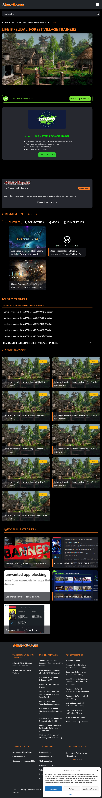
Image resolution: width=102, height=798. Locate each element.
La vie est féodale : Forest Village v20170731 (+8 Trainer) (28, 324)
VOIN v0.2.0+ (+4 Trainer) (76, 717)
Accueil (5, 22)
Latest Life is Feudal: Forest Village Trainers (23, 305)
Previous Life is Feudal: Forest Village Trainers (30, 343)
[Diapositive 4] (79, 759)
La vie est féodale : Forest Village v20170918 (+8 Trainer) (28, 318)
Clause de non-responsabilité (24, 761)
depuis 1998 (84, 188)
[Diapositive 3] (77, 759)
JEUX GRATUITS (75, 222)
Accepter (53, 789)
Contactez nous (19, 756)
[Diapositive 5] (81, 759)
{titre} (70, 794)
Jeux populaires (45, 752)
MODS (55, 222)
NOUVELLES (12, 222)
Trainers (54, 22)
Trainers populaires (46, 756)
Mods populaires (45, 761)
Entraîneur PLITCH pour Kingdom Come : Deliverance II (50, 711)
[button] (97, 770)
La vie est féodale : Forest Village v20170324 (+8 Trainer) (28, 336)
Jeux (13, 22)
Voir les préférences (90, 789)
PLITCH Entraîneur (73, 660)
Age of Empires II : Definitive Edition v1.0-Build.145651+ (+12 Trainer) (50, 728)
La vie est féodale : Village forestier (33, 22)
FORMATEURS (35, 222)
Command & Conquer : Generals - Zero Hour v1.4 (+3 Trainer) (51, 663)
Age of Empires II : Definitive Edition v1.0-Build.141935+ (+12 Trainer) (77, 681)
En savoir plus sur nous (47, 202)
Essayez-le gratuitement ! (80, 99)
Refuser (72, 789)
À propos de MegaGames (22, 752)
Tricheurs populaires (47, 765)
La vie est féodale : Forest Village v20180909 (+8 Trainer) (28, 312)
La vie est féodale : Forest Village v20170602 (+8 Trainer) (28, 330)
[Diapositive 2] (75, 759)
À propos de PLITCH (47, 155)
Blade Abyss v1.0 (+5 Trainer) (77, 722)
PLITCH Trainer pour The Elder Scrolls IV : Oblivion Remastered (49, 694)
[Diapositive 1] (74, 759)
